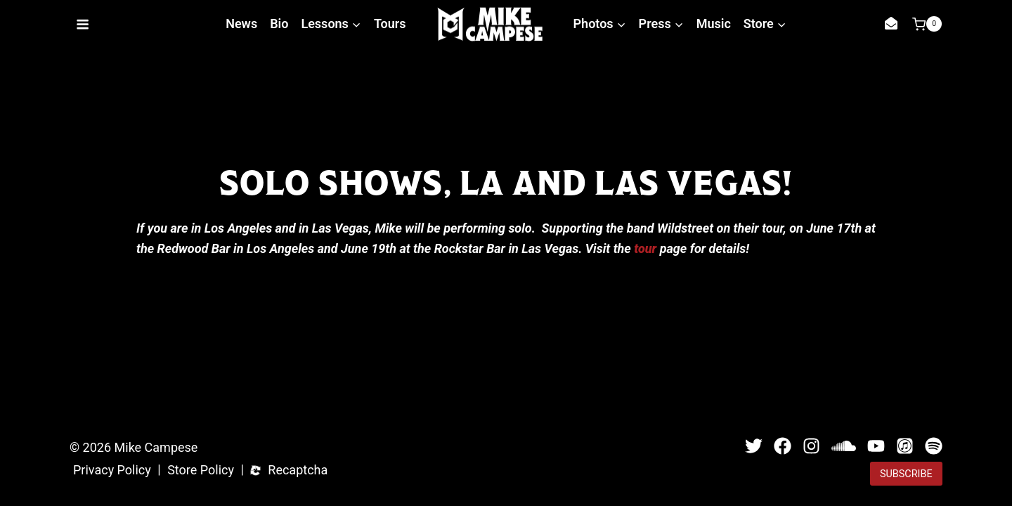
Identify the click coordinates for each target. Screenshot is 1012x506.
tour (645, 248)
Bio (279, 23)
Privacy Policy (112, 470)
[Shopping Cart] (927, 24)
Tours (390, 23)
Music (713, 23)
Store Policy (200, 470)
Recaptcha (297, 470)
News (241, 23)
